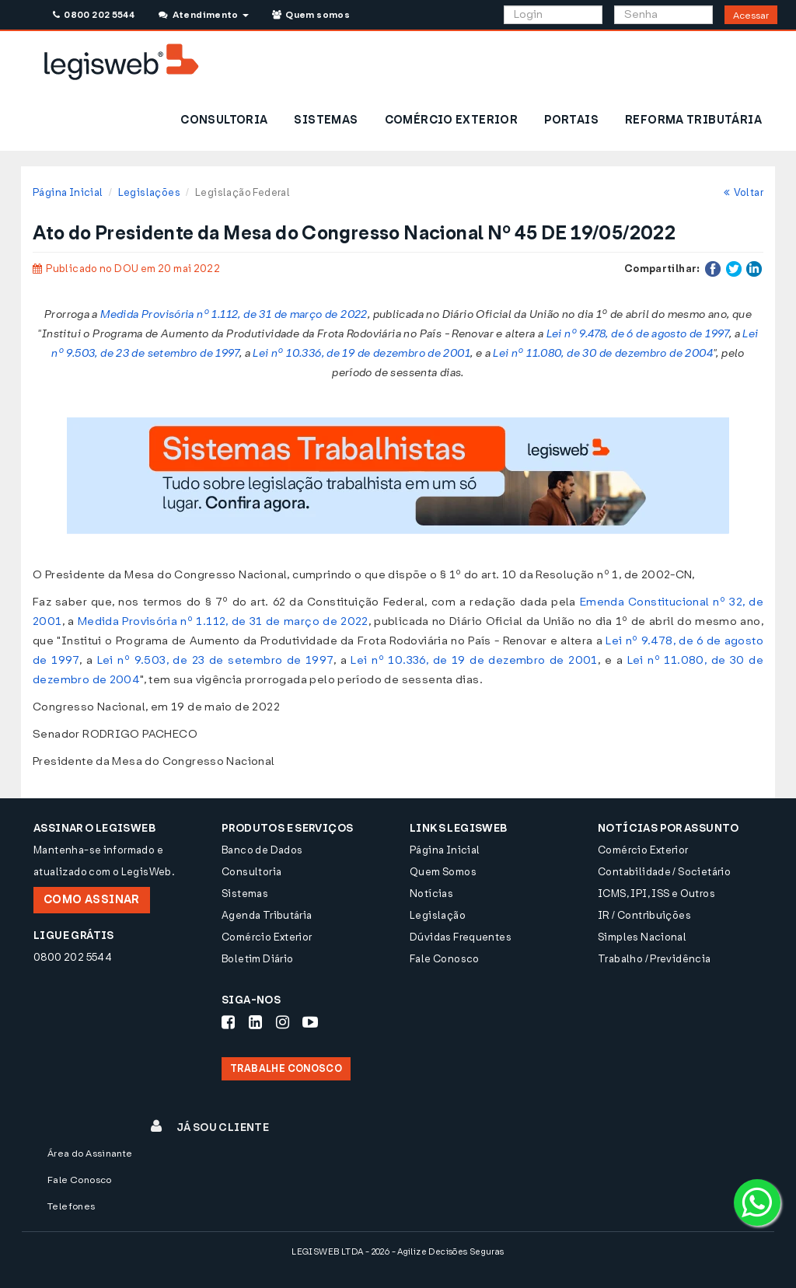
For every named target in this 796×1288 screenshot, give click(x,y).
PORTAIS (571, 120)
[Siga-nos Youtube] (310, 1022)
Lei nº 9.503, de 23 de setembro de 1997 (215, 660)
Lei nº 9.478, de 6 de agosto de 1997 (637, 333)
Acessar (751, 15)
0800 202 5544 (93, 15)
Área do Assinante (90, 1153)
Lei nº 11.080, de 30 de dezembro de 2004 (603, 353)
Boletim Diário (257, 958)
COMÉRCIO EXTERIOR (451, 120)
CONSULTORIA (223, 120)
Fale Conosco (445, 958)
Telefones (71, 1206)
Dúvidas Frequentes (460, 937)
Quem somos (311, 15)
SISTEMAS (326, 120)
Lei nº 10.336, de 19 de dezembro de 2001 (361, 353)
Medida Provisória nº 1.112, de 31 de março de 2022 (234, 314)
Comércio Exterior (267, 937)
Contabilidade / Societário (664, 871)
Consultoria (251, 871)
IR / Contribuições (644, 915)
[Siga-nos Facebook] (228, 1022)
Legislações (149, 192)
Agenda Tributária (267, 915)
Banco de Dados (262, 850)
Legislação (438, 915)
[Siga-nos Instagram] (282, 1022)
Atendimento (203, 15)
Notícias (431, 893)
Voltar (743, 192)
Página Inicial (68, 192)
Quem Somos (443, 871)
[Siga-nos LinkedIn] (255, 1022)
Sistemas (245, 893)
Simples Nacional (642, 937)
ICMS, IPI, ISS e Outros (656, 893)
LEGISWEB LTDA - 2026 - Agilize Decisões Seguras (398, 1252)
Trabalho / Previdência (654, 958)
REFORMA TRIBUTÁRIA (693, 120)
